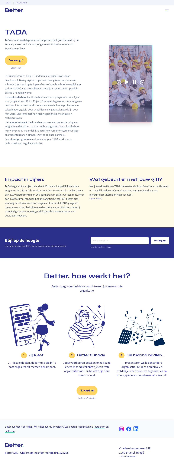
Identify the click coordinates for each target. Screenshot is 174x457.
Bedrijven (21, 2)
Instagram (99, 426)
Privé (7, 2)
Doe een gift (16, 60)
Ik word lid (87, 390)
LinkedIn (10, 431)
